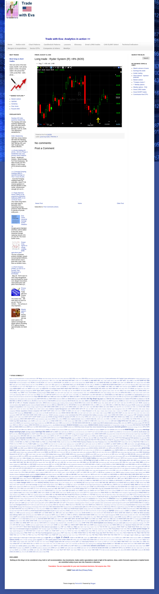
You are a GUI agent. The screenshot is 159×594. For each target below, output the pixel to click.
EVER (100, 436)
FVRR (46, 444)
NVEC (15, 488)
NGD (68, 484)
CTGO (117, 419)
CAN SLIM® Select (111, 44)
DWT (105, 429)
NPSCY (45, 486)
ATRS (122, 392)
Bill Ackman (118, 398)
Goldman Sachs (84, 448)
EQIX (139, 434)
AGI (53, 384)
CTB (114, 419)
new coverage (33, 484)
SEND (39, 514)
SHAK (117, 514)
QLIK (26, 502)
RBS (71, 504)
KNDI (133, 464)
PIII (66, 496)
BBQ (62, 396)
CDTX (14, 409)
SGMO (88, 514)
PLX (129, 496)
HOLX (63, 454)
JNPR (94, 462)
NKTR (115, 484)
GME (15, 448)
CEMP (39, 409)
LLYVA (33, 470)
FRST (126, 442)
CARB (53, 406)
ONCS (77, 490)
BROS (96, 403)
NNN (142, 484)
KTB (56, 466)
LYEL (90, 472)
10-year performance (30, 378)
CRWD (65, 419)
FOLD (50, 442)
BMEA (83, 401)
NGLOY (75, 484)
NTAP (91, 486)
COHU (36, 415)
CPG (79, 417)
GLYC (145, 446)
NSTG (88, 486)
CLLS (33, 413)
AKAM (97, 384)
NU (119, 486)
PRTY (22, 500)
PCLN (77, 494)
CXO (82, 421)
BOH (131, 401)
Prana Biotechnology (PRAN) (66, 498)
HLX (24, 454)
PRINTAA (53, 136)
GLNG (104, 446)
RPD (124, 508)
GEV (48, 446)
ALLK (47, 386)
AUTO (11, 394)
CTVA (134, 419)
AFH (31, 384)
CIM (75, 411)
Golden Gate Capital (75, 448)
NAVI (104, 482)
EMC (41, 434)
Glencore (100, 446)
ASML (48, 392)
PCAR (70, 494)
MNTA (49, 478)
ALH (18, 386)
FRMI (109, 442)
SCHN (83, 512)
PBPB (59, 494)
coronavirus (140, 415)
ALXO (85, 386)
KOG (148, 464)
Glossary (78, 44)
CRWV (69, 419)
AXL (77, 394)
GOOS (100, 448)
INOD (81, 458)
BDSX (100, 396)
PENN (120, 494)
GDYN (123, 444)
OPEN (126, 490)
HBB (49, 452)
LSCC (141, 470)
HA (128, 450)
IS (83, 460)
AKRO (112, 384)
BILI (111, 398)
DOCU (45, 427)
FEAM (27, 440)
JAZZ (18, 462)
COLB (43, 415)
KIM (64, 464)
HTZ (26, 456)
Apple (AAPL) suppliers (43, 390)
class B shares (108, 411)
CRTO (33, 419)
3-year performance (111, 378)
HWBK (50, 456)
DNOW (24, 427)
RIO (11, 508)
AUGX (137, 392)
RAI (143, 502)
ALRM (64, 386)
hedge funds (76, 452)
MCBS (86, 474)
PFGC (27, 496)
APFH (125, 388)
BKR (23, 401)
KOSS (22, 466)
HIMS (137, 452)
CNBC (97, 413)
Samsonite (22, 512)
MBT (79, 474)
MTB (58, 480)
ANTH (89, 388)
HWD (53, 456)
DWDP (102, 429)
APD (120, 388)
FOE (43, 442)
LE (32, 468)
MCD (92, 474)
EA (124, 429)
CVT (63, 421)
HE (71, 452)
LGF (77, 468)
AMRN (15, 388)
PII (64, 496)
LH (89, 468)
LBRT (17, 468)
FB (84, 438)
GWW (121, 450)
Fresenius (101, 442)
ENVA (114, 434)
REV (62, 506)
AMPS (11, 388)
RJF (20, 508)
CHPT (49, 411)
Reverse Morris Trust (69, 506)
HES (97, 452)
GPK (107, 448)
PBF (51, 494)
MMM (14, 478)
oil (26, 490)
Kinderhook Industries (76, 464)
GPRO (117, 448)
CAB (97, 405)
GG (56, 446)
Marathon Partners (14, 474)
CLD (122, 411)
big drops (93, 399)
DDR (83, 423)
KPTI (28, 466)
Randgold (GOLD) (21, 504)
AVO (45, 394)
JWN (141, 462)
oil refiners (30, 490)
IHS (126, 456)
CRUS (53, 419)
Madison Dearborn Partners (127, 472)
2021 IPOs (72, 378)
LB (148, 466)
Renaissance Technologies (32, 506)
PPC (39, 498)
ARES (99, 390)
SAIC (144, 510)
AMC (110, 386)
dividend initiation (83, 425)
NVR (25, 488)
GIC (74, 446)
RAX (54, 504)
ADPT (122, 382)
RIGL (144, 506)
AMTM (33, 388)
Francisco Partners (86, 442)
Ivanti (114, 460)
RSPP (18, 510)
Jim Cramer (70, 462)
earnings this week (43, 432)
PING (69, 496)
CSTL (101, 419)
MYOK (128, 480)
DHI (20, 425)
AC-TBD (146, 380)
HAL (141, 450)
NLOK (122, 484)
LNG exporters (60, 470)
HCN (61, 452)
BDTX (114, 396)
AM (88, 386)
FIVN (107, 440)
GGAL (59, 446)
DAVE (21, 423)
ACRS (63, 382)
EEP (99, 432)
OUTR (68, 492)
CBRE (107, 406)
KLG (111, 464)
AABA (57, 380)
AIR (85, 384)
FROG (116, 442)
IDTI (109, 456)
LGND (86, 468)
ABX (131, 380)
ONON (92, 490)
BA (107, 394)
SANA (32, 512)
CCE (125, 406)
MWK (100, 480)
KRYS (45, 466)
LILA (120, 468)
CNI (123, 413)
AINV (82, 384)
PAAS (102, 492)
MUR (88, 480)
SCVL (116, 512)
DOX (141, 427)
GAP (80, 444)
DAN (133, 421)
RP (119, 508)
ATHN (96, 392)
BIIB (108, 398)
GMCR (12, 448)
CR (105, 417)
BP (13, 403)
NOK (11, 486)
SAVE (50, 512)
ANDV (62, 388)
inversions (129, 458)
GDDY (108, 444)
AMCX (114, 386)
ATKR (101, 392)
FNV (41, 442)
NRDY (73, 486)
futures (42, 444)
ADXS (141, 382)
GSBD (58, 450)
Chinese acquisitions (21, 411)
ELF (11, 434)
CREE (127, 417)
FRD (93, 442)
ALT (67, 386)
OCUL (122, 488)
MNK (34, 478)
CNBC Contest (103, 413)
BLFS (46, 401)
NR (56, 486)
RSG (12, 510)
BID (82, 398)
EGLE (115, 432)
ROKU (98, 508)
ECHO (80, 432)
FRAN (78, 442)
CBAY (87, 406)
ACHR (36, 382)
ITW (111, 460)
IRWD (80, 460)
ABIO (105, 380)
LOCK (75, 470)
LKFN (16, 470)
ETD (61, 436)
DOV (73, 427)
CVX (66, 421)
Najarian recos (138, 480)
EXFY (37, 438)
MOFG (68, 478)
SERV (53, 514)
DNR (28, 427)
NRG (76, 486)
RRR (148, 508)
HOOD (88, 454)
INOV (84, 458)
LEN (49, 468)
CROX (22, 419)
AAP (70, 380)
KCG (28, 464)
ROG (92, 508)
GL (87, 446)
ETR (78, 436)
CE (21, 409)
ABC (99, 380)
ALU (76, 386)
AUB (134, 392)
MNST (46, 478)
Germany (34, 446)
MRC (137, 478)
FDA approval (126, 438)
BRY (116, 403)
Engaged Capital (83, 434)
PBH (53, 494)
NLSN (126, 484)
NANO (28, 482)
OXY (84, 492)
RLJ (41, 508)
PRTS (18, 500)
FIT (95, 440)
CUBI (148, 419)
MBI (72, 474)
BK (148, 398)
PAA (99, 492)
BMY (97, 401)
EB (54, 432)
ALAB (122, 384)
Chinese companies (33, 411)
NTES (95, 486)
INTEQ (116, 458)
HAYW (42, 452)
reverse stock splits (80, 506)
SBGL (54, 512)
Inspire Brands (103, 458)
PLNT (116, 496)
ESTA (48, 436)
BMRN (93, 401)
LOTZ (106, 470)
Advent (138, 382)
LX (75, 472)
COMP (105, 415)
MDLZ (130, 474)
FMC (20, 442)
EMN (60, 434)
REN (23, 506)
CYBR (91, 421)
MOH (71, 478)
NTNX (103, 486)
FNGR (29, 442)
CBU (115, 406)
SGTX (99, 514)
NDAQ (128, 482)
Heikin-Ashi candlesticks (86, 452)
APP (18, 390)
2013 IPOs (54, 378)
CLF (16, 413)
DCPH (67, 423)
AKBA (104, 384)
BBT (68, 396)
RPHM (128, 508)
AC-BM (135, 380)
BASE (26, 396)
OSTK (57, 492)
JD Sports (39, 462)
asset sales (66, 392)
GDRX (119, 444)
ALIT (21, 386)
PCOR (80, 494)
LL (18, 470)
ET (58, 436)
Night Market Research (95, 484)
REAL (102, 504)
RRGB (145, 508)
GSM (72, 450)
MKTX (124, 476)
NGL (72, 484)
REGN (144, 504)
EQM (142, 434)
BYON (77, 405)
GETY (45, 446)
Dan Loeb (137, 421)
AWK (64, 394)
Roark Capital (79, 508)
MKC (115, 476)
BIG (88, 399)
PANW (141, 492)
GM (148, 446)
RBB (60, 504)
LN (45, 470)
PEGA (114, 494)
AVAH (28, 394)
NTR (106, 486)
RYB (93, 510)
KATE (22, 464)
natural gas (88, 482)
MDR (133, 474)
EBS (65, 432)
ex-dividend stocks (140, 436)
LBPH (14, 468)
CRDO (123, 417)
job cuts (104, 462)
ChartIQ (104, 409)
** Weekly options (139, 84)
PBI (56, 494)
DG (148, 423)
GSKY (69, 450)
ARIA (118, 390)
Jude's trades (132, 462)
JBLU (28, 462)
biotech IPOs (129, 398)
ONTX (102, 490)
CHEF (130, 409)
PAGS (116, 492)
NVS (31, 488)
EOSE (117, 434)
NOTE (22, 486)
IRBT (53, 460)
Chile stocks (142, 409)
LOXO (117, 470)
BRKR (88, 403)
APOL (14, 390)
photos (54, 496)
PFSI (34, 496)
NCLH (114, 482)
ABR (115, 380)
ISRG (102, 460)
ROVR (116, 508)
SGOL (96, 514)
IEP (111, 456)
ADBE (91, 382)
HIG (116, 452)
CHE (126, 409)
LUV (49, 472)
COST (26, 417)
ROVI (112, 508)
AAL (60, 380)
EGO (118, 432)
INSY (108, 458)
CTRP (130, 419)
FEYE (37, 440)
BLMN (53, 401)
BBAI (42, 396)
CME (72, 413)
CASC (78, 406)
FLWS (147, 440)
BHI (73, 398)
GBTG (87, 444)
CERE (69, 409)
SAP (39, 512)
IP (16, 460)
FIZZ (110, 440)
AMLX (144, 386)
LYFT (94, 472)
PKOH (93, 496)
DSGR (36, 429)
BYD (70, 405)
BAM (129, 394)
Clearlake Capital (139, 411)
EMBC (37, 434)
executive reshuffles (26, 438)
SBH (57, 512)
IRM (56, 460)
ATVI (125, 392)
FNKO (33, 442)
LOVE (110, 470)
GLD (89, 446)
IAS (69, 456)
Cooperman (130, 415)
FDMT (19, 440)
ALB (129, 384)
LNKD (66, 470)
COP (135, 415)
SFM (68, 514)
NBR (110, 482)
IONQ (144, 458)
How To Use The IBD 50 (103, 454)
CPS (96, 417)
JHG (62, 462)
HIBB (113, 452)
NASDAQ (14, 104)
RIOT (13, 508)
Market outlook (16, 99)
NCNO (121, 482)
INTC (112, 458)
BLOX (69, 401)
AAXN (86, 380)
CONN (113, 415)
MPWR (134, 478)
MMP (17, 478)
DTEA (53, 429)
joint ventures (115, 462)
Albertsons (133, 384)
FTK (17, 444)
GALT (72, 444)
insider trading (91, 458)
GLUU (135, 446)
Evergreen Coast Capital (109, 436)
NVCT (147, 486)
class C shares (117, 411)
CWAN (69, 421)
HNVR (43, 454)
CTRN (127, 419)
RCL (80, 504)
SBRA (60, 512)
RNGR (69, 508)
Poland (15, 498)
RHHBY (109, 506)
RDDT (83, 504)
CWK (76, 421)
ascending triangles (41, 392)
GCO (99, 444)
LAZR (146, 466)
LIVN (148, 468)
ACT (70, 382)
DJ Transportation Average (117, 425)
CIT (81, 411)
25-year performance (99, 378)
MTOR (72, 480)
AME (120, 386)
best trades (34, 398)
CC (120, 406)
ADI (105, 382)
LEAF (34, 468)
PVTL (113, 500)
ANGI (76, 388)
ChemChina (135, 409)
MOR (106, 478)
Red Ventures (139, 504)
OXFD (81, 492)
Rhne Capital (117, 506)
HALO (144, 450)
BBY (78, 396)
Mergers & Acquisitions (17, 48)
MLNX (141, 476)
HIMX (140, 452)
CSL (95, 419)
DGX (14, 425)
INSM (97, 458)
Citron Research (87, 411)
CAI (113, 405)
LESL (60, 468)
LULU (33, 472)
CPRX (93, 417)
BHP (79, 398)
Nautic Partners (95, 482)
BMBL (76, 401)
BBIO (55, 396)
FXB (49, 444)
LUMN (36, 472)
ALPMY (58, 386)
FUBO (30, 444)
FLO (139, 440)
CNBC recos (111, 413)
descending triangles (137, 423)
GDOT (115, 444)
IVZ (117, 460)
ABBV (95, 380)
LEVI (68, 468)
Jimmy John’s (76, 462)
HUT (42, 456)
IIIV (128, 456)
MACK (118, 472)
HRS (141, 454)
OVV (78, 492)
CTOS (123, 419)
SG (78, 514)
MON (93, 478)
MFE (49, 476)
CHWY (64, 411)
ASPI (58, 392)
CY (89, 421)
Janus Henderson (141, 460)
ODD (126, 488)
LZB (99, 472)
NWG (52, 488)
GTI (94, 450)
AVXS (57, 394)
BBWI (74, 396)
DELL (120, 423)
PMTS (141, 496)
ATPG (116, 392)
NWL (56, 488)
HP (110, 454)
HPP (120, 454)
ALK (27, 386)
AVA (26, 394)
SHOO (11, 517)
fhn (51, 440)
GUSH (113, 450)
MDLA (126, 474)
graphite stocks (134, 448)
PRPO (11, 500)
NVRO (28, 488)
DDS (86, 423)
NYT (86, 488)
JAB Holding (122, 460)
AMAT (91, 386)
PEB (108, 494)
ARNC (145, 390)
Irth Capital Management (72, 460)
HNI (37, 454)
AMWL (37, 388)
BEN (143, 396)
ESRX (45, 436)
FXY (57, 444)
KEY (50, 464)
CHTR (56, 411)
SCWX (120, 512)
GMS (19, 448)
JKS (81, 462)
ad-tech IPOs (82, 382)
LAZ (142, 466)
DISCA (37, 425)
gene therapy (141, 444)
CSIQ (91, 419)
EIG (133, 432)
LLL (21, 470)
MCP (109, 474)
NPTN (49, 486)
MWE (97, 480)
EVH (117, 436)
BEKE (139, 396)
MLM (138, 476)
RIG (141, 506)
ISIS (100, 460)
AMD (117, 386)
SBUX (71, 512)
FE (25, 440)
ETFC (66, 436)
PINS (72, 496)
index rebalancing (36, 458)
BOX (11, 403)
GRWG (49, 450)
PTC (72, 500)
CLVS (50, 413)
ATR (119, 392)
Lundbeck (41, 472)
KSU (53, 466)
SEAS (141, 512)
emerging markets (50, 434)
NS (82, 486)
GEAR (129, 444)
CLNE (36, 413)
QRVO (51, 502)
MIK (86, 476)
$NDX (11, 378)
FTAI (148, 442)
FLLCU (132, 440)
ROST (109, 508)
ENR (104, 434)
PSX (64, 500)
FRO (112, 442)
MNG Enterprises (28, 478)
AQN (69, 390)
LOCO (79, 470)
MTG (65, 480)
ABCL (102, 380)
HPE (113, 454)
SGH (84, 514)
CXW (85, 421)
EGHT (112, 432)
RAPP (28, 504)
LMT (43, 470)
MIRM (108, 476)
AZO (100, 394)
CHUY (59, 411)
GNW (29, 448)
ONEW (85, 490)
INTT (119, 458)
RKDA (23, 508)
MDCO (122, 474)
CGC (92, 409)
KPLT (25, 466)
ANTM (93, 388)
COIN (39, 415)
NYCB (66, 488)
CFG (87, 409)
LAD (104, 466)
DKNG (131, 425)
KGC (58, 464)
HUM (33, 456)
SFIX (62, 514)
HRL (134, 454)
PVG (107, 500)
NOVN (37, 486)
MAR (144, 472)
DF (143, 423)
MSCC (28, 480)
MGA (56, 476)
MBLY (75, 474)
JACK (128, 460)
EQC (132, 434)
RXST (81, 510)
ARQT (19, 392)
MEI (11, 476)
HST (17, 456)
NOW (40, 486)
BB (39, 396)
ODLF (129, 488)
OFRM (11, 490)
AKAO (100, 384)
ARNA (140, 390)
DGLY (11, 425)
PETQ (11, 496)
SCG (80, 512)
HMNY (34, 454)
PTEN (78, 500)
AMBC (107, 386)
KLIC (114, 464)
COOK (121, 415)
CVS (60, 421)
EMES (57, 434)
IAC (64, 456)
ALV (79, 386)
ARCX (92, 390)
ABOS (112, 380)
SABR (127, 510)
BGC (48, 398)
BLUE (73, 401)
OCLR (113, 488)
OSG (51, 492)
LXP (81, 472)
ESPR (38, 436)
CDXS (18, 409)
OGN (14, 490)
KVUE (71, 466)
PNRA (11, 498)
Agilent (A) (57, 384)
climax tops (20, 413)
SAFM (134, 510)
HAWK (38, 452)
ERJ (28, 436)
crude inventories (39, 419)
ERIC (25, 436)
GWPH (117, 450)
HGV (103, 452)
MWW (103, 480)
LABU (101, 466)
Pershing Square (141, 494)
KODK (145, 464)
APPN (52, 390)
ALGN (15, 386)
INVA (125, 458)
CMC (59, 413)
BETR (39, 398)
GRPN (41, 450)
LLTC (27, 470)
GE (126, 444)
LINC (123, 468)
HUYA (46, 456)
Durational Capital (75, 429)
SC (74, 512)
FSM (142, 442)
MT (56, 480)
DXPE (115, 429)
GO (32, 448)
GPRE (113, 448)
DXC (108, 429)
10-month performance (19, 378)
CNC (116, 413)
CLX (53, 413)
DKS (134, 425)
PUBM (98, 500)
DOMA (61, 427)
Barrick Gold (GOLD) (15, 396)
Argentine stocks (106, 390)
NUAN (122, 486)
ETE (63, 436)
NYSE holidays (80, 488)
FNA (24, 442)
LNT (69, 470)
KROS (41, 466)
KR (31, 466)
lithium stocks (143, 468)
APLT (148, 388)
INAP (18, 458)
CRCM (119, 417)
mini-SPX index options (101, 476)
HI (110, 452)
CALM (133, 405)
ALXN (82, 386)
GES (42, 446)
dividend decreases (60, 425)
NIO (105, 484)
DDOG (80, 423)
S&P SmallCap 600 (104, 510)
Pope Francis (27, 498)
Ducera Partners (60, 429)
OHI (17, 490)
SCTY (112, 512)
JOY (121, 462)
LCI (22, 468)
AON (103, 388)
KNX (136, 464)
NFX (64, 484)
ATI (99, 392)
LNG (54, 470)
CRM (140, 417)
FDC (15, 440)
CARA (48, 406)
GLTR (131, 446)
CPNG (82, 417)
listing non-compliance (130, 468)
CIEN (69, 411)
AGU (71, 384)
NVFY (18, 488)
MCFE (95, 474)
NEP (18, 484)
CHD (123, 409)
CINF (78, 411)
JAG (132, 460)
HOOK (91, 454)
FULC (38, 444)
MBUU (82, 474)
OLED (51, 490)
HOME (67, 454)
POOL (22, 498)
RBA (57, 504)
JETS (59, 462)
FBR (95, 438)
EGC (108, 432)
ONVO (106, 490)
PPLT (53, 498)
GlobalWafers (110, 446)
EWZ (134, 436)
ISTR (106, 460)
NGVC (83, 484)
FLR (142, 440)
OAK (93, 488)
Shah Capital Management (108, 514)
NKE (108, 484)
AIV (94, 384)
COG (24, 415)
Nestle (21, 484)
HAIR (138, 450)
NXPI (62, 488)
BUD (134, 403)
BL (31, 401)
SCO (95, 512)
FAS (76, 438)
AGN (64, 384)
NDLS (132, 482)
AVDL (34, 394)
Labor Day (96, 466)
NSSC (84, 486)
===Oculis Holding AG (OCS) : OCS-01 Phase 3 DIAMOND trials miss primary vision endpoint (19, 153)
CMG (75, 413)
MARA (147, 472)
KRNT (34, 466)
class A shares (100, 411)
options (11, 492)
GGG (62, 446)
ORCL (36, 492)
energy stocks (75, 434)
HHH (105, 452)
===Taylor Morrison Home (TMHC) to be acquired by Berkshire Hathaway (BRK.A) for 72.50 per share (18, 196)
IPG (18, 460)
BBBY (45, 396)
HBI (52, 452)
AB (89, 380)
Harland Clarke (20, 452)
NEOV (14, 484)
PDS (103, 494)
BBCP (49, 396)
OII (24, 490)
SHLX (147, 514)
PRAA (56, 498)
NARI (35, 482)
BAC (117, 394)
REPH (44, 506)
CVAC (40, 421)
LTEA (19, 472)
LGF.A (80, 468)
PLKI (112, 496)
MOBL (56, 478)
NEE (138, 482)
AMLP (140, 386)
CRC (115, 417)
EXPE (45, 438)
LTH (22, 472)
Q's (134, 500)
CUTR (36, 421)
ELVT (34, 434)
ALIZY (24, 386)
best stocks (28, 398)
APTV (59, 390)
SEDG (20, 514)
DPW (11, 429)
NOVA (28, 486)
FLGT (125, 440)
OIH (22, 490)
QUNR (124, 502)
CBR (104, 406)
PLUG (126, 496)
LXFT (78, 472)
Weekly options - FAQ (24, 311)
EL (137, 432)
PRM (144, 498)
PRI (108, 498)
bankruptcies (138, 394)
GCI (97, 444)
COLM (50, 415)
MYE (114, 480)
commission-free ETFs (75, 415)
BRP (110, 403)
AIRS (91, 384)
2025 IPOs (91, 378)
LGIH (83, 468)
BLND (56, 401)
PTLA (85, 500)
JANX (148, 460)
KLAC (98, 464)
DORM (69, 427)
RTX (26, 510)
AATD (82, 380)
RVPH (72, 510)
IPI (20, 460)
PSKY (53, 500)
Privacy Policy (23, 289)
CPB (73, 417)
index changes (27, 458)
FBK (90, 438)
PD (91, 494)
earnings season (30, 432)
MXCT (107, 480)
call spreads (128, 405)
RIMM (147, 506)
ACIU (45, 382)
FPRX (75, 442)
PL (96, 496)
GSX (79, 450)
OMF (67, 490)
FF (40, 440)
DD (73, 423)
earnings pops (19, 432)
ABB (92, 380)
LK (13, 470)
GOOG (91, 448)
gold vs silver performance (54, 448)
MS (26, 480)
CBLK (97, 406)
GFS (54, 446)
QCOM (145, 500)
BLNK (60, 401)
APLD (144, 388)
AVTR (54, 394)
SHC (134, 514)
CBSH (111, 406)
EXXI (55, 438)
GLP (122, 446)
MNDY (21, 478)
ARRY (23, 392)
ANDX (66, 388)
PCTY (88, 494)
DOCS (41, 427)
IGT (124, 456)
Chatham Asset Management (114, 409)
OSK (53, 492)
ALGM (11, 386)
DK (128, 425)
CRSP (29, 419)
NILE (102, 484)
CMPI (84, 413)
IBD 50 (77, 456)
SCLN (91, 512)
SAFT (137, 510)
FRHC (105, 442)
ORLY (39, 492)
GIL (79, 446)
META (45, 476)
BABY (113, 394)
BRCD (45, 403)
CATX (84, 406)
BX (62, 405)
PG (37, 496)
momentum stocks (82, 478)
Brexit (76, 403)
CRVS (60, 419)
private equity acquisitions (131, 498)
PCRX (84, 494)
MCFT (99, 474)
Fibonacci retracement (63, 440)
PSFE (49, 500)
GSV (76, 450)
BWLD (59, 405)
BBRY (65, 396)
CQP (102, 417)
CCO (137, 406)
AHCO (75, 384)
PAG (113, 492)
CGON (100, 409)
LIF (103, 468)
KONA (11, 466)
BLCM (34, 401)
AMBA (103, 386)
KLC (105, 464)
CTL (120, 419)
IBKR (83, 456)
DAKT (127, 421)
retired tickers (56, 506)
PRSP (14, 500)
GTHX (90, 450)
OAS (96, 488)
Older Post (120, 203)
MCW (112, 474)
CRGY (131, 417)
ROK (95, 508)
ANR (86, 388)
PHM (50, 496)
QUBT (93, 502)
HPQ (123, 454)
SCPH (102, 512)
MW (94, 480)
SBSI (64, 512)
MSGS (46, 480)
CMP (81, 413)
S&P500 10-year (119, 510)
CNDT (120, 413)
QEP (13, 502)
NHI (88, 484)
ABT (121, 380)
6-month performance (21, 380)
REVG (87, 506)
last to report (128, 466)
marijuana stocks (24, 474)
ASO (56, 392)
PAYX (47, 494)
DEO (126, 423)
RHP (129, 506)
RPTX (134, 508)
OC (103, 488)
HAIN (135, 450)
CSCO (88, 419)
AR (71, 390)
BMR (90, 401)
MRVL (23, 480)
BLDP (40, 401)
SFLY (65, 514)
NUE (126, 486)
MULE (84, 480)
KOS (18, 466)
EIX (135, 432)
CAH (110, 405)
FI (53, 440)
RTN (24, 510)
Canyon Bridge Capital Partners (35, 406)
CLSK (46, 413)
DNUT (31, 427)
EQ (130, 434)
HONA (75, 454)
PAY (29, 494)
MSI (49, 480)
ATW (129, 392)
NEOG (11, 484)
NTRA (109, 486)
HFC (100, 452)
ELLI (17, 434)
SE (138, 512)
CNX (141, 413)
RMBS (55, 508)
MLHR (135, 476)
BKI (16, 401)
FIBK (55, 440)
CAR (45, 406)
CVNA (52, 421)
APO (11, 390)
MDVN (144, 474)
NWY (59, 488)
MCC (89, 474)
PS (40, 500)
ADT (132, 382)
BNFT (100, 401)
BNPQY (104, 401)
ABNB (108, 380)
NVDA (11, 488)
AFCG (20, 384)
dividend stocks (93, 425)
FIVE (104, 440)
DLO (140, 425)
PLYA (132, 496)
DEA (92, 423)
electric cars (146, 432)
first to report (84, 440)
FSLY (138, 442)
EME (44, 434)
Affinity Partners (26, 384)
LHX (95, 468)
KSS (50, 466)
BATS (30, 396)
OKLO (43, 490)
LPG (120, 470)
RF (90, 506)
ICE (94, 456)
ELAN (140, 432)
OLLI (54, 490)
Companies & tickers (51, 48)
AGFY (50, 384)
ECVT (86, 432)
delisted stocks (108, 423)
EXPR (49, 438)
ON (70, 490)
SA (124, 510)
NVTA (37, 488)
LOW (113, 470)
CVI (49, 421)
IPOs (28, 460)
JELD (56, 462)
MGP (70, 476)
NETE (27, 484)
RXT (85, 510)
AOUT (110, 388)
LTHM (26, 472)
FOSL (58, 442)
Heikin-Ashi (20, 44)
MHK (83, 476)
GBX (90, 444)
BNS (108, 401)
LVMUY (63, 472)
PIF (62, 496)
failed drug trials (66, 438)
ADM (107, 382)
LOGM (87, 470)
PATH (22, 494)
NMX (139, 484)
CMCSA (68, 413)
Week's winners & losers (141, 68)
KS (48, 466)
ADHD (101, 382)
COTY (30, 417)
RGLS (96, 506)
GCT (102, 444)
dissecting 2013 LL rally (49, 425)
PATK (26, 494)
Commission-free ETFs (140, 94)
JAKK (135, 460)
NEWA (45, 484)
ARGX (112, 390)
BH (61, 398)
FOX (65, 442)
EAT (51, 432)
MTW (78, 480)
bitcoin (141, 398)
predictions (92, 498)
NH (86, 484)
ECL (84, 432)
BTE (128, 403)
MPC (119, 478)
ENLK (93, 434)
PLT (119, 496)
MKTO (121, 476)
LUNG (46, 472)
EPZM (127, 434)
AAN (63, 380)
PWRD (117, 500)
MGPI (72, 476)
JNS (97, 462)
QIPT (19, 502)
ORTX (43, 492)
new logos (40, 484)
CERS (77, 409)
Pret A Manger (99, 498)
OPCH (122, 490)
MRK (144, 478)
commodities (100, 415)
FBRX (98, 438)
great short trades (20, 450)
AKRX (116, 384)
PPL (50, 498)
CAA (94, 405)
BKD (11, 401)
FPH (72, 442)
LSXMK (16, 472)
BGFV (51, 398)
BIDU (84, 398)
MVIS (91, 480)
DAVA (18, 423)
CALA (123, 405)
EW (127, 436)
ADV (135, 382)
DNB (13, 427)
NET (24, 484)
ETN (73, 436)
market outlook (40, 474)
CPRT (89, 417)
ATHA (88, 392)
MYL (121, 480)
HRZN (11, 456)
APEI (122, 388)
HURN (39, 456)
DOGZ (57, 427)
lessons (64, 468)
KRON (38, 466)
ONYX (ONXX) (112, 490)
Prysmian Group (35, 500)
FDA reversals (143, 438)
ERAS (18, 436)
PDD (94, 494)
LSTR (148, 470)
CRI (134, 417)
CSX (107, 419)
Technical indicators (130, 44)
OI (19, 490)
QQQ (39, 502)
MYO (124, 480)
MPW (130, 478)
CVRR (56, 421)
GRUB (45, 450)
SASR (43, 512)
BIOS (123, 398)
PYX (127, 500)
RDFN (90, 504)
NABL (133, 480)
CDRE (11, 409)
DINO (30, 425)
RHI (112, 506)
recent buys (113, 504)
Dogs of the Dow (51, 427)
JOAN (100, 462)
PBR (63, 494)
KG (55, 464)
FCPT (117, 438)
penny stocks (126, 494)
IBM (86, 456)
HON (71, 454)
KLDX (108, 464)
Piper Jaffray (78, 496)
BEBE (136, 396)
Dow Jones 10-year (83, 427)
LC (20, 468)
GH (68, 446)
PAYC (32, 494)
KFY (53, 464)
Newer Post (39, 203)
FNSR (37, 442)
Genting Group (17, 446)
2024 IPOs (85, 378)
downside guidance (121, 427)
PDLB (97, 494)
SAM (17, 512)
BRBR (37, 403)
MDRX (138, 474)
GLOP (119, 446)
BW (53, 405)
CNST (137, 413)
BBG (52, 396)
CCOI (140, 406)
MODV (64, 478)
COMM (67, 415)
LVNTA (67, 472)
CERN (73, 409)
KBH (25, 464)
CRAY (108, 417)
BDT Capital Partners (107, 396)
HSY (20, 456)
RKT (29, 508)
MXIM (111, 480)
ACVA (73, 382)
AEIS (145, 382)
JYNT (144, 462)
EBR (63, 432)
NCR (125, 482)
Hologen (59, 454)
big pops (100, 399)
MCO (105, 474)
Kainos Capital (13, 464)
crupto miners (47, 419)
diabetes (26, 425)
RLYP (44, 508)
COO (117, 415)
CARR (66, 406)
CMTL (90, 413)
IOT (11, 460)
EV (91, 436)
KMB (117, 464)
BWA (56, 405)
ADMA (111, 382)
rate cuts (45, 504)
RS (10, 510)
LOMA (90, 470)
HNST (40, 454)
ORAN (24, 492)
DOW (76, 427)
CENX (47, 409)
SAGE (141, 510)
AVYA (60, 394)
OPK (132, 490)
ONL (88, 490)
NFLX (60, 484)
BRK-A (80, 403)
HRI (132, 454)
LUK (29, 472)
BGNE (58, 398)
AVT (50, 394)
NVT (35, 488)
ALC (137, 384)
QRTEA (47, 502)
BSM (122, 403)
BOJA (140, 401)
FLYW (17, 442)
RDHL (94, 504)
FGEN (46, 440)
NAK (144, 480)
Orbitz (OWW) (29, 492)
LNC (48, 470)
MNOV (42, 478)
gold (39, 448)
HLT (21, 454)
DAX (43, 423)
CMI (79, 413)
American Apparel (126, 386)
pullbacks (103, 500)
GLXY (142, 446)
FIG (73, 440)
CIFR (72, 411)
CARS (70, 406)
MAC (114, 472)
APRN (56, 390)
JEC (50, 462)
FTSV (26, 444)
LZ (96, 472)
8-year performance (43, 380)
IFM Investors (119, 456)
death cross (96, 423)
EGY (122, 432)
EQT (145, 434)
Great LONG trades (92, 44)
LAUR (132, 466)
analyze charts (56, 388)
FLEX (122, 440)
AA (51, 380)
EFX (102, 432)
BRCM (49, 403)
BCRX (94, 396)
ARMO (136, 390)
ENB (66, 434)
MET (42, 476)
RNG (65, 508)
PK (88, 496)
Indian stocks (44, 458)
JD (36, 462)
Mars (58, 474)
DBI (51, 423)
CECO (24, 409)
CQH (99, 417)
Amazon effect (97, 386)
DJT (126, 425)
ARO (148, 390)
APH (129, 388)
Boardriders (116, 401)
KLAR (101, 464)
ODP (132, 488)
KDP (31, 464)
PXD (120, 500)
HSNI (14, 456)
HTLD (23, 456)
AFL (34, 384)
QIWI (22, 502)
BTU (130, 403)
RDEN (86, 504)
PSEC (46, 500)
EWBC (130, 436)
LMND (40, 470)
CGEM (96, 409)
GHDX (71, 446)
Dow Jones (14, 106)
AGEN (46, 384)
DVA (81, 429)
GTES (87, 450)
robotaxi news (86, 508)
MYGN (118, 480)
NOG (148, 484)
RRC (138, 508)
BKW (28, 401)
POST (32, 498)
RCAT (73, 504)
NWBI (49, 488)
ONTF (98, 490)
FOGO (47, 442)
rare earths (37, 504)
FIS (90, 440)
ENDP (69, 434)
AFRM (41, 384)
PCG (73, 494)
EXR (52, 438)
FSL (132, 442)
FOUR (62, 442)
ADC (95, 382)
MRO (14, 480)
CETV (81, 409)
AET (17, 384)
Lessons (67, 44)
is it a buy (87, 460)
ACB (15, 382)
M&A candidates (106, 472)
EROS (34, 436)
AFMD (36, 384)
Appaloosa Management (26, 390)
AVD (32, 394)
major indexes (138, 472)
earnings (129, 429)
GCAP (93, 444)
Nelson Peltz (143, 482)
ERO (31, 436)
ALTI (70, 386)
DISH (41, 425)
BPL (18, 403)
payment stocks (38, 494)
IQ (43, 460)
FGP (49, 440)
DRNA (25, 429)
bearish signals (130, 396)
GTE (84, 450)
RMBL (51, 508)
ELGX (13, 434)
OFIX (148, 488)
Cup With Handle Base (20, 421)
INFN (49, 458)
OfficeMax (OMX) (141, 488)
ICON (97, 456)
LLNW (24, 470)
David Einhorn (27, 423)
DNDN (16, 427)
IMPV (14, 458)
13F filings (39, 378)
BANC (133, 394)
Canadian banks (139, 405)
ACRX (67, 382)
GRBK (139, 448)
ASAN (34, 392)
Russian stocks (59, 510)
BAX (33, 396)
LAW (136, 466)
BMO (86, 401)
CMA (56, 413)
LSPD (144, 470)
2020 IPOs (66, 378)
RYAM (90, 510)
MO (53, 478)
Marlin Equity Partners (51, 474)
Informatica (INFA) (59, 458)
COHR (31, 415)
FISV (92, 440)
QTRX (61, 502)
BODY (127, 401)
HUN (36, 456)
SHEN (140, 514)
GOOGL (95, 448)
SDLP (131, 512)
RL (32, 508)
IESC (114, 456)
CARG (57, 406)
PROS (147, 498)
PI (60, 496)
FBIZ (87, 438)
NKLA (111, 484)
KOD (141, 464)
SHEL (136, 514)
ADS (125, 382)
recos (124, 504)
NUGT (129, 486)
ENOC (97, 434)
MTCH (62, 480)
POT (36, 498)
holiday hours (53, 454)
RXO (78, 510)
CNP (132, 413)
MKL (118, 476)
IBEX (80, 456)
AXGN (74, 394)
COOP (125, 415)
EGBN (105, 432)
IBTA (91, 456)
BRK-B (85, 403)
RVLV (64, 510)
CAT (81, 406)
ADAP (87, 382)
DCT (71, 423)
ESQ (42, 436)
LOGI (82, 470)
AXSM (91, 394)
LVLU (59, 472)
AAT (80, 380)
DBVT (57, 423)
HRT (144, 454)
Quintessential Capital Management (113, 502)
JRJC (126, 462)
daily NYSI (121, 421)
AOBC (97, 388)
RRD (141, 508)
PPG (47, 498)
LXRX (84, 472)
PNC (145, 496)
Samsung (27, 512)
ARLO (121, 390)
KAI (148, 462)
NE (135, 482)
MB (67, 474)
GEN (136, 444)
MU (82, 480)
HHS (108, 452)
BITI (144, 398)
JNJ (91, 462)
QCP (148, 500)
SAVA (46, 512)
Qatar (136, 500)
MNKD (38, 478)
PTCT (75, 500)
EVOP (124, 436)
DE (89, 423)
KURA (63, 466)
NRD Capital (63, 486)
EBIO (60, 432)
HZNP (60, 456)
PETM (148, 494)
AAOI (66, 380)
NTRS (116, 486)
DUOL (69, 429)
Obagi (99, 488)
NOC (145, 484)
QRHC (43, 502)
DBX (60, 423)
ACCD (18, 382)
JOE (111, 462)
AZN (97, 394)
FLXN (11, 442)
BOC (124, 401)
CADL (104, 405)
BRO (92, 403)
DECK (102, 423)
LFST (74, 468)
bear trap (123, 396)
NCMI (117, 482)
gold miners (44, 448)
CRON (147, 417)
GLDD (92, 446)
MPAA (115, 478)
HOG (47, 454)
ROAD (73, 508)
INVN (140, 458)
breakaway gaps (55, 403)
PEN (117, 494)
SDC (124, 512)
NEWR (48, 484)
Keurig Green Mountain (43, 464)
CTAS (110, 419)
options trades (18, 492)
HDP (69, 452)
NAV (101, 482)
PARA (145, 492)
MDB (115, 474)
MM (148, 476)
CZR (112, 421)
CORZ (19, 417)
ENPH (101, 434)
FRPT (119, 442)
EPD (121, 434)
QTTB (67, 502)
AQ (66, 390)
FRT (130, 442)
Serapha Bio (48, 514)
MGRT (76, 476)
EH (124, 432)
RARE (32, 504)
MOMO (89, 478)
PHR (58, 496)
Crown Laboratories (15, 419)
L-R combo (86, 466)
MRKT (147, 478)
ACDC (28, 382)
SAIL (148, 510)
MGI (59, 476)
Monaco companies (100, 478)
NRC (59, 486)
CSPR (98, 419)
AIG (80, 384)
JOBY (108, 462)
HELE (94, 452)
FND (26, 442)
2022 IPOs (78, 378)
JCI (31, 462)
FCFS (109, 438)
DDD (76, 423)
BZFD (81, 405)
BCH (87, 396)
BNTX (111, 401)
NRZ (79, 486)
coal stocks (12, 415)
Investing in (136, 458)
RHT (132, 506)
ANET (70, 388)
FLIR (129, 440)
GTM (103, 450)
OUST (64, 492)
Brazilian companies (29, 403)
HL (16, 454)
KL (95, 464)
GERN (38, 446)
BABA (110, 394)
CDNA (147, 406)
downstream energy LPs (133, 427)
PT (70, 500)
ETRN (81, 436)
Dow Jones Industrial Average (98, 427)
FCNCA (113, 438)
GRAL (128, 448)
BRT (113, 403)
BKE (14, 401)
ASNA (52, 392)
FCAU (102, 438)
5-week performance (140, 378)
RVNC (68, 510)
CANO (25, 406)
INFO (53, 458)
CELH (35, 409)
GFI (51, 446)
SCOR (98, 512)
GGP (65, 446)
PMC (137, 496)
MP (113, 478)
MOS (109, 478)
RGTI (103, 506)
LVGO (52, 472)
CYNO (98, 421)
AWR (67, 394)
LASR (122, 466)
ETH (70, 436)
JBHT (21, 462)
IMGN (140, 456)
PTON (92, 500)
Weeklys (66, 48)
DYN (119, 429)
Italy (109, 460)
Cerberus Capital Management (58, 409)
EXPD (41, 438)
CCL (134, 406)
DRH (20, 429)
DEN (123, 423)
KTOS (59, 466)
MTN (69, 480)
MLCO (130, 476)
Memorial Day (15, 476)
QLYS (29, 502)
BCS (97, 396)
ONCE (73, 490)
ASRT (61, 392)
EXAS (148, 436)
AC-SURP (140, 380)
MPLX (126, 478)
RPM (131, 508)
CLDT (129, 411)
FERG (31, 440)
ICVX (106, 456)
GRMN (37, 450)
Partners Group (17, 494)
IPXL (41, 460)
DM (11, 427)
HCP (64, 452)
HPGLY (116, 454)
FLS (144, 440)
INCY (21, 458)
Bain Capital (125, 394)
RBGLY (64, 504)
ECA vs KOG (75, 432)
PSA (43, 500)
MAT (61, 474)
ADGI (97, 382)
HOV (95, 454)
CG (89, 409)
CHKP (45, 411)
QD (10, 502)
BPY (21, 403)
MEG (148, 474)
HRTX (147, 454)
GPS (121, 448)
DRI (22, 429)
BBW (71, 396)
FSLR (135, 442)
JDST (43, 462)
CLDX (133, 411)
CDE (144, 406)
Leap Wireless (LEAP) (41, 468)
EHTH (130, 432)
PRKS (141, 498)
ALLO (50, 386)
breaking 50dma (64, 403)
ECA (70, 432)
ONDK (81, 490)
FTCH (11, 444)
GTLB (96, 450)
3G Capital (120, 378)
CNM (129, 413)
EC (68, 432)
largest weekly (116, 466)
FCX (120, 438)
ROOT (105, 508)
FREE (96, 442)
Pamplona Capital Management (130, 492)
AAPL (73, 380)
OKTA (47, 490)
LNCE (51, 470)
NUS (132, 486)
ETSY (85, 436)
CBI (94, 406)
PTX (95, 500)
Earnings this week (139, 71)
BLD (37, 401)
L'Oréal (91, 466)
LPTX (129, 470)
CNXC (144, 413)
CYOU (102, 421)
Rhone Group (124, 506)
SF (60, 514)
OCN (116, 488)
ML (127, 476)
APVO (63, 390)
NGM (79, 484)
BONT (147, 401)
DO (34, 427)
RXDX (75, 510)
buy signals (22, 405)
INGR (75, 458)
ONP (95, 490)
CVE (47, 421)
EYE (58, 438)
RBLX (67, 504)
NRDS (69, 486)
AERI (14, 384)
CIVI (93, 411)
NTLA (99, 486)
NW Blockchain (44, 488)
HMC (27, 454)
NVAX (144, 486)
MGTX (80, 476)
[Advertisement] (72, 20)
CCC (122, 406)
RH (106, 506)
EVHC (120, 436)
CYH (95, 421)
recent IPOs (120, 504)
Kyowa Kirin (80, 466)
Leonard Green (54, 468)
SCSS (108, 512)
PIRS (85, 496)
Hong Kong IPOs (81, 454)
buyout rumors (40, 405)
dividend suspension (104, 425)
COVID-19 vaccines (64, 417)
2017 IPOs (60, 378)
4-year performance (129, 378)
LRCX (137, 470)
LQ (134, 470)
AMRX (23, 388)
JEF (53, 462)
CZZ (115, 421)
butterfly (145, 403)
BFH (42, 398)
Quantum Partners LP (85, 502)
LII (118, 468)
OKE (40, 490)
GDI (111, 444)
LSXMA (12, 472)
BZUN (87, 405)
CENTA (43, 409)
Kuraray (67, 466)
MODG (60, 478)
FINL (79, 440)
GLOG (116, 446)
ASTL (71, 392)
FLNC (136, 440)
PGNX (40, 496)
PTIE (81, 500)
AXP (87, 394)
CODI (17, 415)
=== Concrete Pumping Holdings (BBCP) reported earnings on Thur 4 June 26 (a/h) (18, 174)
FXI (54, 444)
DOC (37, 427)
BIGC (104, 398)
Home (10, 44)
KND (130, 464)
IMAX (137, 456)
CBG (91, 406)
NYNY (70, 488)
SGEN (81, 514)
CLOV (40, 413)
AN (47, 388)
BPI (16, 403)
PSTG (57, 500)
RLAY (34, 508)
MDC (118, 474)
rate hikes (50, 504)
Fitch (101, 440)
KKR (93, 464)
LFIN (71, 468)
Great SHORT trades (140, 92)
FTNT (20, 444)
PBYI (66, 494)
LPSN (125, 470)
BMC (80, 401)
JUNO (137, 462)
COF (20, 415)
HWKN (56, 456)
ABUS (128, 380)
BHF (66, 398)
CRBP (112, 417)
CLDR (125, 411)
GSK (66, 450)
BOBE (121, 401)
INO (78, 458)
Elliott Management (24, 434)
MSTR (53, 480)
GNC (22, 448)
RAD (140, 502)
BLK (50, 401)
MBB (70, 474)
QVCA (131, 502)
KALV (18, 464)
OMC (60, 490)
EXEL (34, 438)
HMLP (30, 454)
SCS (105, 512)
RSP (15, 510)
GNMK (25, 448)
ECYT (90, 432)
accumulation (23, 382)
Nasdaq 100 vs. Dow (70, 482)
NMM (136, 484)
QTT (64, 502)
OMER (63, 490)
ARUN (26, 392)
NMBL (132, 484)
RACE (137, 502)
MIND (92, 476)
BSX (125, 403)
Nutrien (136, 486)
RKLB (26, 508)
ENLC (89, 434)
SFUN (75, 514)
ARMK (132, 390)
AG (44, 384)
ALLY (53, 386)
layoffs (139, 466)
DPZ (14, 429)
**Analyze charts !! (139, 82)
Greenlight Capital (30, 450)
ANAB (50, 388)
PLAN (99, 496)
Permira (135, 494)
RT (21, 510)
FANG (73, 438)
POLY (18, 498)
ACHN (33, 382)
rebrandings (107, 504)
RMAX (47, 508)
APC (117, 388)
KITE (86, 464)
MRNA (11, 480)
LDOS (29, 468)
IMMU (11, 458)
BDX (118, 396)
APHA (132, 388)
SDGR (128, 512)
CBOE (101, 406)
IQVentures (47, 460)
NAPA (32, 482)
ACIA (42, 382)
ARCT (88, 390)
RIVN (17, 508)
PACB (106, 492)
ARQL (15, 392)
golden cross (65, 448)
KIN (67, 464)
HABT (131, 450)
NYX (89, 488)
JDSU (47, 462)
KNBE (126, 464)
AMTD (30, 388)
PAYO (44, 494)
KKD (90, 464)
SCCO (77, 512)
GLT (129, 446)
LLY (30, 470)
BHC (63, 398)
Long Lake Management (99, 470)
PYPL (123, 500)
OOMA (118, 490)
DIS (34, 425)
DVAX (84, 429)
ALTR (73, 386)
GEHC (132, 444)
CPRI (86, 417)
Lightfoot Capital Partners (110, 468)
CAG (107, 405)
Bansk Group (146, 394)
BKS (26, 401)
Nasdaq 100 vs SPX (59, 482)
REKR (15, 506)
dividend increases (73, 425)
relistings (20, 506)
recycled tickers (130, 504)
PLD (109, 496)
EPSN (124, 434)
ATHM (92, 392)
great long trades (45, 136)
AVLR (42, 394)
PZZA (130, 500)
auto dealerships (17, 394)
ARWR (30, 392)
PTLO (88, 500)
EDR (96, 432)
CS (85, 419)
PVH (109, 500)
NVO (22, 488)
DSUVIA (43, 429)
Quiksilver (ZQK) (99, 502)
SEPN (42, 514)
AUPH (144, 392)
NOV (25, 486)
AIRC (88, 384)
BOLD (143, 401)
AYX (94, 394)
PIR (82, 496)
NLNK (118, 484)
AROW (11, 392)
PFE (24, 496)
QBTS (140, 500)
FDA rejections (134, 438)
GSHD (62, 450)
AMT (26, 388)
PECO (110, 494)
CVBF (43, 421)
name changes (21, 482)
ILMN (133, 456)
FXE (52, 444)
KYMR (75, 466)
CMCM (63, 413)
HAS (35, 452)
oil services (36, 490)
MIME (89, 476)
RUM (29, 510)
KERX (34, 464)
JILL (65, 462)
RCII (77, 504)
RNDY (62, 508)
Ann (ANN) (82, 388)
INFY (66, 458)
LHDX (91, 468)
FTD (14, 444)
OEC (135, 488)
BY (68, 405)
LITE (138, 468)
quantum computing (74, 502)
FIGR (75, 440)
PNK (148, 496)
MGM (62, 476)
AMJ (137, 386)
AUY (23, 394)
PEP (131, 494)
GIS (85, 446)
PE (105, 494)
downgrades (110, 427)
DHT (23, 425)
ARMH (128, 390)
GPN (110, 448)
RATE (41, 504)
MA (112, 472)
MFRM (52, 476)
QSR (57, 502)
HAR (14, 452)
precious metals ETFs (82, 498)
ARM (125, 390)
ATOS (112, 392)
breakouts (71, 403)
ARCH (78, 390)
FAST (79, 438)
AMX (40, 388)
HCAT (58, 452)
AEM (148, 382)
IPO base (24, 460)
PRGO (104, 498)
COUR (39, 417)
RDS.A (98, 504)
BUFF (136, 403)
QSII (54, 502)
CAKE (116, 405)
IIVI (131, 456)
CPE (76, 417)
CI (66, 411)
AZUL (103, 394)
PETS (15, 496)
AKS (119, 384)
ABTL (124, 380)
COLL (46, 415)
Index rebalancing (17, 136)
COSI (22, 417)
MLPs (145, 476)
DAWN (40, 423)
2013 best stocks (47, 378)
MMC (11, 478)
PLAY (102, 496)
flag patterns (117, 440)
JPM (123, 462)
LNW (72, 470)
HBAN (46, 452)
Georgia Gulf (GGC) (26, 446)
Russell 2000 (15, 109)
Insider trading (137, 73)
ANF (73, 388)
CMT (87, 413)
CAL (119, 405)
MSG (39, 480)
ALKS (30, 386)
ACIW (49, 382)
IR (51, 460)
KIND (69, 464)
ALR (61, 386)
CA (92, 405)
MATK (64, 474)
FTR (23, 444)
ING (69, 458)
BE (120, 396)
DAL (130, 421)
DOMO (65, 427)
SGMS (92, 514)
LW (73, 472)
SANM (36, 512)
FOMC (55, 442)
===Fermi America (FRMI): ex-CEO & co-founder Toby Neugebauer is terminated (18, 270)
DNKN (21, 427)
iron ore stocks (62, 460)
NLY (129, 484)
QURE (127, 502)
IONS (147, 458)
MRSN (19, 480)
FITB (98, 440)
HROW (138, 454)
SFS (72, 514)
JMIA (84, 462)
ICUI (103, 456)
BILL (113, 398)
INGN (72, 458)
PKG (90, 496)
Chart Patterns (34, 44)
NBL (107, 482)
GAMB (76, 444)
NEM (148, 482)
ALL (37, 386)
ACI (39, 382)
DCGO (64, 423)
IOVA (13, 460)
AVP (48, 394)
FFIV (42, 440)
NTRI (112, 486)
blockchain (64, 401)
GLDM (96, 446)
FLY (14, 442)
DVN (91, 429)
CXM (79, 421)
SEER (23, 514)
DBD (48, 423)
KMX (123, 464)
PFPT (31, 496)
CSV (105, 419)
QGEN (16, 502)
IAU (71, 456)
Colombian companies (58, 415)
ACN (55, 382)
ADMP (115, 382)
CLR (43, 413)
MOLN (75, 478)
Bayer (36, 396)
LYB (88, 472)
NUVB (140, 486)
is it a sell (95, 460)
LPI (122, 470)
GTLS (100, 450)
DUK (65, 429)
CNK (126, 413)
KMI (120, 464)
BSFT (118, 403)
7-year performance (33, 380)
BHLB (76, 398)
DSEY (33, 429)
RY (87, 510)
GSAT (55, 450)
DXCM (112, 429)
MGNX (66, 476)
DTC (50, 429)
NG (66, 484)
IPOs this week (34, 460)
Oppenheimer (137, 490)
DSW (47, 429)
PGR (43, 496)
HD (67, 452)
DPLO (144, 427)
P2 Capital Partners (93, 492)
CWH (72, 421)
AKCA (108, 384)
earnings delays (138, 429)
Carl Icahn (61, 406)
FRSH (123, 442)
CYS (105, 421)
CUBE (144, 419)
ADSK (128, 382)
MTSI (75, 480)
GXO (124, 450)
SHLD (144, 514)
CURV (33, 421)
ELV (31, 434)
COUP (34, 417)
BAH (120, 394)
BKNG (19, 401)
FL (113, 440)
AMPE (147, 386)
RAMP (14, 504)
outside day (74, 492)
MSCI (32, 480)
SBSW (67, 512)
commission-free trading (89, 415)
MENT (21, 476)
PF (21, 496)
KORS (15, 466)
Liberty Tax (99, 468)
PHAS (47, 496)
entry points (109, 434)
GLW (138, 446)
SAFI (130, 510)
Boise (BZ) (135, 401)
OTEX (61, 492)
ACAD (11, 382)
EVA (93, 436)
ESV (56, 436)
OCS (119, 488)
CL (95, 411)
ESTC (52, 436)
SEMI (35, 514)
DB (45, 423)
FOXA (68, 442)
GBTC (83, 444)
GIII (76, 446)
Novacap (33, 486)
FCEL (105, 438)
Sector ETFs (35, 48)
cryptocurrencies (75, 419)
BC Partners (83, 396)
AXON (84, 394)
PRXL (29, 500)
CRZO (82, 419)
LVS (71, 472)
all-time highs (41, 386)
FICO (70, 440)
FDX (22, 440)
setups (57, 514)
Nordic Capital (16, 486)
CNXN (147, 413)
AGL (61, 384)
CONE (109, 415)
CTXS (138, 419)
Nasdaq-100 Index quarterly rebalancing (18, 119)
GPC (104, 448)
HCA (55, 452)
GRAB (124, 448)
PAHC (120, 492)
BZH (84, 405)
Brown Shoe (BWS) (103, 403)
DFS (146, 423)
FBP (92, 438)
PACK (110, 492)
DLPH (143, 425)
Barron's (23, 396)
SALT (14, 512)
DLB (137, 425)
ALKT (34, 386)
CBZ (117, 406)
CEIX (28, 409)
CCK (131, 406)
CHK (41, 411)
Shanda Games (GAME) (126, 514)
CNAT (94, 413)
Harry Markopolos (28, 452)
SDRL (135, 512)
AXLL (80, 394)
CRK (137, 417)
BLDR (43, 401)
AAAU (53, 380)
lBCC (11, 468)
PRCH (75, 498)
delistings (115, 423)
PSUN (60, 500)
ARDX (96, 390)
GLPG (125, 446)
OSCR (47, 492)
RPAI (121, 508)
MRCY (141, 478)
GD (105, 444)
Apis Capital (137, 388)
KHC (61, 464)
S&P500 (14, 101)
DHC (17, 425)
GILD (81, 446)
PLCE (106, 496)
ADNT (118, 382)
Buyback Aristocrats (31, 405)
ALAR (125, 384)
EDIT (93, 432)
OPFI (129, 490)
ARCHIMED (83, 390)
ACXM (76, 382)
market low (32, 474)
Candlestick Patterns (52, 44)
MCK (102, 474)
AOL (100, 388)
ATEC (85, 392)
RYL (96, 510)
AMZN (44, 388)
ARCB (74, 390)
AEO (11, 384)
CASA (74, 406)
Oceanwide (107, 488)
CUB (141, 419)
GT (82, 450)
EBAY (56, 432)
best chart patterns (20, 398)
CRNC (144, 417)
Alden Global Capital (144, 384)
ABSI (118, 380)
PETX (19, 496)
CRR (25, 419)
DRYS (29, 429)
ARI (116, 390)
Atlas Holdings (107, 392)
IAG (67, 456)
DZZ (121, 429)
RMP (59, 508)
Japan (11, 462)
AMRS (19, 388)
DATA (145, 421)
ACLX (52, 382)
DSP (40, 429)
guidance (108, 450)
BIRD (135, 398)
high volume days (122, 452)
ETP (75, 436)
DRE (17, 429)
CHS (52, 411)
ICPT (100, 456)
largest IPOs (109, 466)
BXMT (65, 405)
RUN (32, 510)
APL (142, 388)
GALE (64, 444)
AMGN (134, 386)
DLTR (147, 425)
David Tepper (34, 423)
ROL (102, 508)
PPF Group (43, 498)
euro (89, 436)
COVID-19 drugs (53, 417)
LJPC (11, 470)
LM (37, 470)
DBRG (54, 423)
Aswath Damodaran (78, 392)
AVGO (38, 394)
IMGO (144, 456)
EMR (63, 434)
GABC (61, 444)
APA (114, 388)
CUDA (11, 421)
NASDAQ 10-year (49, 482)
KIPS (83, 464)
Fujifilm (34, 444)
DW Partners (96, 429)
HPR (126, 454)
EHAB (126, 432)
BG (45, 398)
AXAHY (70, 394)
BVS (50, 405)
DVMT (88, 429)
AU (131, 392)
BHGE (70, 398)
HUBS (29, 456)
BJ (146, 398)
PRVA (25, 500)
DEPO (129, 423)
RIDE (138, 506)
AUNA (140, 392)
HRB (129, 454)
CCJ (128, 406)
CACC (100, 405)
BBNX (58, 396)
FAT (82, 438)
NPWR (53, 486)
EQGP (136, 434)
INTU (122, 458)
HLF (19, 454)
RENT (40, 506)
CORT (15, 417)
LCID (25, 468)
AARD (77, 380)
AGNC (68, 384)
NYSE (73, 488)
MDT (141, 474)
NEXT (56, 484)
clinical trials (28, 413)
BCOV (90, 396)
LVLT (56, 472)
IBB (73, 456)
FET (34, 440)
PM (135, 496)
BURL (141, 403)
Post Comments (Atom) (50, 207)
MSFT (36, 480)
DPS (148, 427)
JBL (25, 462)
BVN (48, 405)
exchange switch (14, 438)
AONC (107, 388)
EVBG (97, 436)
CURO (29, 421)
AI (77, 384)
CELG (31, 409)
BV (46, 405)
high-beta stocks (131, 452)
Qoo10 (36, 502)
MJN (112, 476)
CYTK (108, 421)
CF (84, 409)
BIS (138, 398)
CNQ (134, 413)
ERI (22, 436)
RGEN (93, 506)
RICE (135, 506)
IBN (89, 456)
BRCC (41, 403)
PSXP (67, 500)
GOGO (36, 448)
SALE (11, 512)
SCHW (88, 512)
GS (53, 450)
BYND (74, 405)
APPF (34, 390)
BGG (54, 398)
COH (27, 415)
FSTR (145, 442)
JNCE (87, 462)
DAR (142, 421)
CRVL (57, 419)
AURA (148, 392)
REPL (47, 506)
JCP (33, 462)
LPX (132, 470)
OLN (57, 490)
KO (139, 464)
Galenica (69, 444)
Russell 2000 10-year (48, 510)
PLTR (122, 496)
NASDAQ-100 (81, 482)
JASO (14, 462)
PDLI (100, 494)
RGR (100, 506)
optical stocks (145, 490)
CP (71, 417)
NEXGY (53, 484)
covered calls (44, 417)
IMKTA (147, 456)
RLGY (38, 508)
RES (50, 506)
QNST (32, 502)
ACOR (59, 382)
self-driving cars (30, 514)
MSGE (42, 480)
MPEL (122, 478)
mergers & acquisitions (32, 476)
